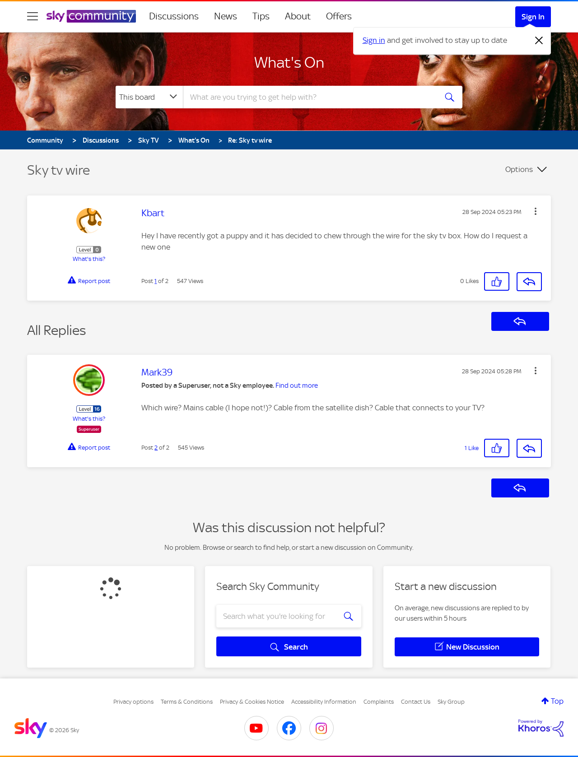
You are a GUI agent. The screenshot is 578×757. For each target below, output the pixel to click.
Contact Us (415, 701)
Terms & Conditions (187, 701)
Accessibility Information (323, 701)
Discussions (174, 16)
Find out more (296, 385)
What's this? (89, 258)
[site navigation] (32, 16)
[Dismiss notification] (539, 40)
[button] (535, 211)
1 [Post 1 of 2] (155, 281)
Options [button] (519, 169)
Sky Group (451, 701)
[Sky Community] (91, 16)
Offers (339, 16)
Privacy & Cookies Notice (252, 701)
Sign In (533, 16)
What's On (289, 62)
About (298, 16)
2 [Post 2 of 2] (156, 447)
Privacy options (133, 701)
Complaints (379, 701)
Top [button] (557, 701)
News (225, 16)
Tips (261, 16)
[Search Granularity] (149, 97)
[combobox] (308, 97)
